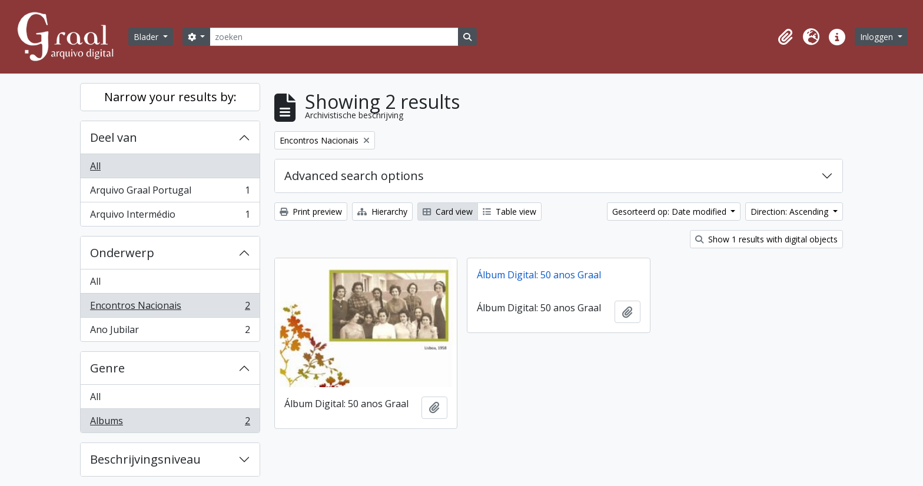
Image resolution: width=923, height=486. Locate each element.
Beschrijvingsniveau (145, 459)
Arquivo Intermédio (169, 216)
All (95, 165)
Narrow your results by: (170, 97)
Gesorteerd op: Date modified (670, 211)
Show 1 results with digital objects (766, 239)
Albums (169, 423)
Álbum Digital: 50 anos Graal (539, 274)
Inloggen (877, 36)
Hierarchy (382, 211)
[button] (785, 37)
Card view (448, 211)
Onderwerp (122, 253)
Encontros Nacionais (169, 308)
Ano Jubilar (169, 331)
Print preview (311, 211)
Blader (147, 36)
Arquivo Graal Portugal (169, 192)
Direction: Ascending (791, 211)
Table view (509, 211)
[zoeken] (334, 37)
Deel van (113, 137)
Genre (107, 368)
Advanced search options (354, 176)
